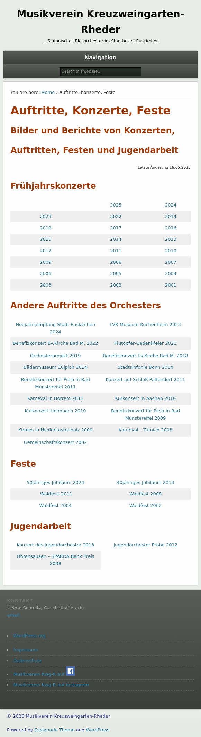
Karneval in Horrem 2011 (55, 398)
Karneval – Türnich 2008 (146, 429)
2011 (115, 250)
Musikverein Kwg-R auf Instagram (51, 684)
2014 (115, 239)
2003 (45, 285)
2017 (115, 227)
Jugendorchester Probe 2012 (145, 544)
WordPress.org (29, 635)
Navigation (101, 57)
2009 (45, 262)
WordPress (97, 729)
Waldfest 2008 (145, 494)
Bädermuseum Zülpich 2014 (55, 367)
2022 (115, 216)
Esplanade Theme (54, 729)
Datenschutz (27, 660)
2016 (170, 227)
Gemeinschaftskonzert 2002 (55, 442)
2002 (115, 285)
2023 (45, 216)
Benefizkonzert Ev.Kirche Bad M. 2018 (145, 355)
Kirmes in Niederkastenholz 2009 (55, 429)
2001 (170, 285)
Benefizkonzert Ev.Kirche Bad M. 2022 (55, 343)
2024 (170, 205)
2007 (170, 262)
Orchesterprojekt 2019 (55, 355)
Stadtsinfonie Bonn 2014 (145, 367)
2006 (45, 273)
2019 (170, 216)
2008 (115, 262)
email (13, 615)
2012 (45, 250)
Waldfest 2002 (145, 505)
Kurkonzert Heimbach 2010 (55, 410)
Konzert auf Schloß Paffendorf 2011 (145, 379)
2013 (170, 239)
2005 (115, 273)
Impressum (25, 649)
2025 (115, 205)
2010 (170, 250)
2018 (45, 227)
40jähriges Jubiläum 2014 (145, 482)
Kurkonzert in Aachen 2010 (145, 398)
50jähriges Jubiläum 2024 (55, 482)
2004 (170, 273)
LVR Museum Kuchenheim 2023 (145, 324)
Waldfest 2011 (56, 494)
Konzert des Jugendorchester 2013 (55, 544)
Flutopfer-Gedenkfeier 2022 (146, 343)
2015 (45, 239)
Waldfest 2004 (55, 505)
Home (48, 92)
